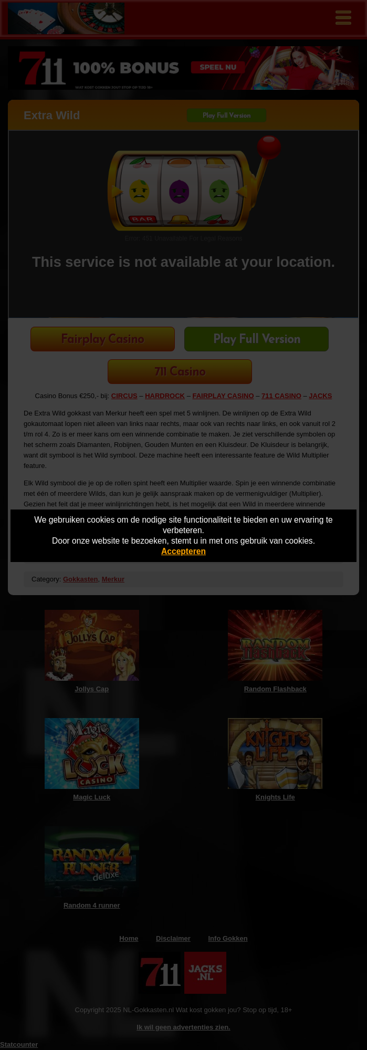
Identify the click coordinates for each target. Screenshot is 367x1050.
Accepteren (183, 551)
